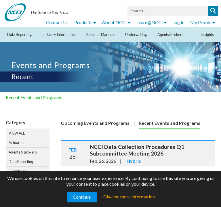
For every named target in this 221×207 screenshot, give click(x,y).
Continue (82, 197)
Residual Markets (100, 34)
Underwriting (136, 34)
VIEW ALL (17, 133)
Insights (207, 34)
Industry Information (59, 34)
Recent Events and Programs (34, 97)
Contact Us (57, 22)
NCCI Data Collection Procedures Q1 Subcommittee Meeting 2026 (137, 150)
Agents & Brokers (23, 152)
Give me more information (129, 196)
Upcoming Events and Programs (95, 123)
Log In (178, 22)
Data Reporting (19, 34)
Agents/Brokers (170, 34)
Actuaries (16, 142)
